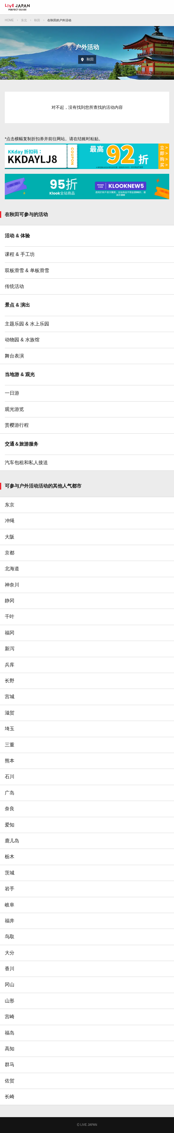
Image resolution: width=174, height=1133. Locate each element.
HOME (9, 20)
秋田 (37, 20)
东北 (24, 20)
